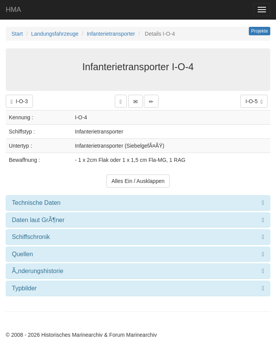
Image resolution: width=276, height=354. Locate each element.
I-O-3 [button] (19, 101)
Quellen (22, 254)
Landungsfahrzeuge (54, 34)
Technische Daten (36, 202)
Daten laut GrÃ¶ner (38, 220)
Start (17, 34)
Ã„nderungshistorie (37, 271)
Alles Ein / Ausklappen (138, 181)
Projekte (259, 31)
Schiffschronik (31, 237)
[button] (121, 101)
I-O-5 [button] (254, 101)
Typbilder (24, 288)
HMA (13, 9)
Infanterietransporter (111, 34)
